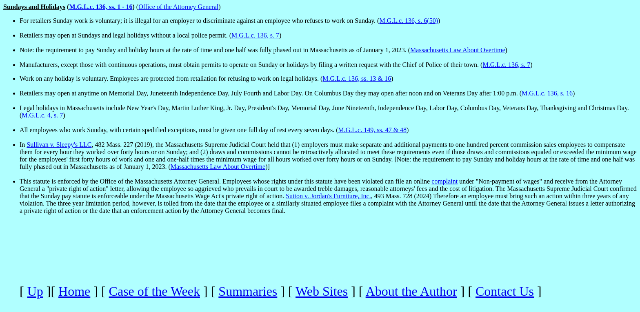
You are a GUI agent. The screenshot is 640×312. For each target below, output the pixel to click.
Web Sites (322, 291)
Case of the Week (154, 291)
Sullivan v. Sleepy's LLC (59, 144)
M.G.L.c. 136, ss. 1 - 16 (100, 6)
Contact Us (505, 291)
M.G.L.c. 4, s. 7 (42, 115)
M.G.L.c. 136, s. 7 (255, 35)
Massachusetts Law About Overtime (457, 49)
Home (74, 291)
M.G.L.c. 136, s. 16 (547, 93)
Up (35, 291)
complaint (444, 181)
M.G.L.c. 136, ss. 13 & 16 (356, 78)
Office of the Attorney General (178, 6)
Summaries (247, 291)
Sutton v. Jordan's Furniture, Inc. (328, 196)
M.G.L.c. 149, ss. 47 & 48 (372, 129)
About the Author (411, 291)
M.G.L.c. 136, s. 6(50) (408, 20)
